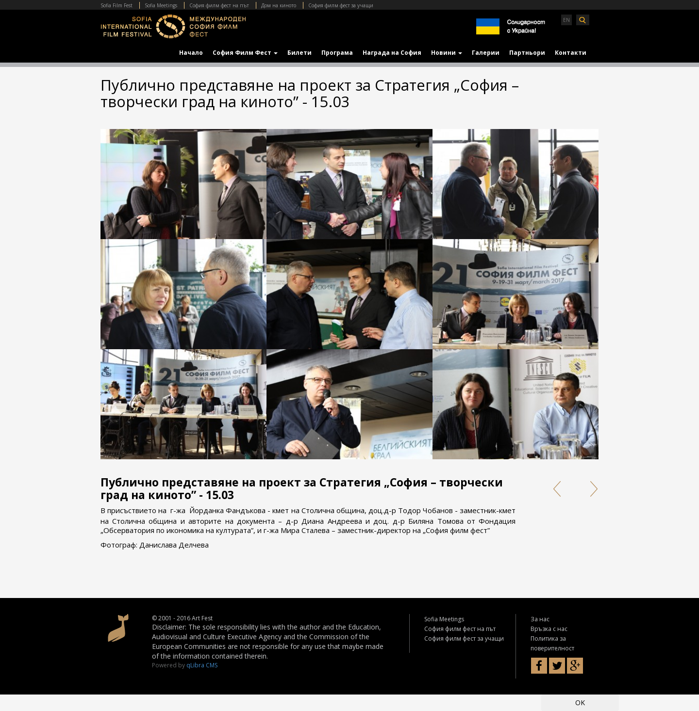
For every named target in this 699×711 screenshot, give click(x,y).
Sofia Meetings (161, 5)
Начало (191, 52)
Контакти (570, 52)
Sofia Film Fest (116, 5)
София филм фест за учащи (340, 5)
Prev (556, 489)
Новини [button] (446, 52)
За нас (540, 619)
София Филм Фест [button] (245, 52)
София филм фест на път (219, 5)
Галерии (485, 52)
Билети (299, 52)
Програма (337, 52)
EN (566, 19)
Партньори (527, 52)
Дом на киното (278, 5)
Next (591, 489)
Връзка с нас (549, 629)
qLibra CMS (201, 665)
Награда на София (392, 52)
